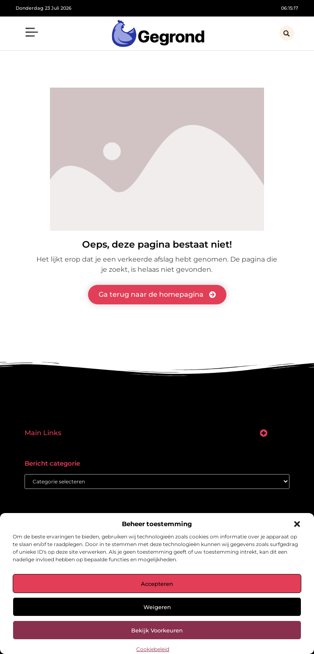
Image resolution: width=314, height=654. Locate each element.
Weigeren (157, 607)
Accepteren (157, 583)
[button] (297, 524)
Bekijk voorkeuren (157, 630)
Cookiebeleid (152, 649)
